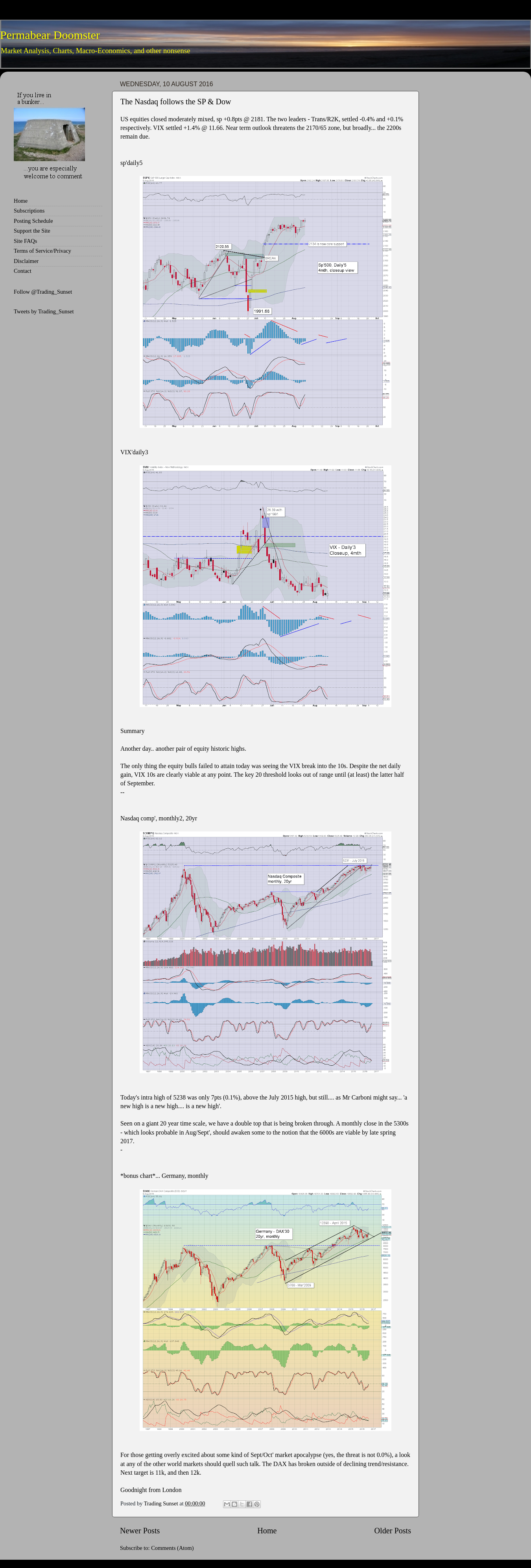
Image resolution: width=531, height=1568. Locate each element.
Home (267, 1530)
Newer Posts (140, 1530)
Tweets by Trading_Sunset (44, 311)
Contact (22, 271)
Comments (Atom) (172, 1548)
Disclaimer (26, 261)
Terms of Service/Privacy (42, 251)
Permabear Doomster (50, 34)
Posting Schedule (33, 221)
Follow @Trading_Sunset (43, 292)
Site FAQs (25, 241)
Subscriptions (29, 210)
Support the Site (32, 231)
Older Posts (392, 1530)
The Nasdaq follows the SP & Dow (175, 101)
